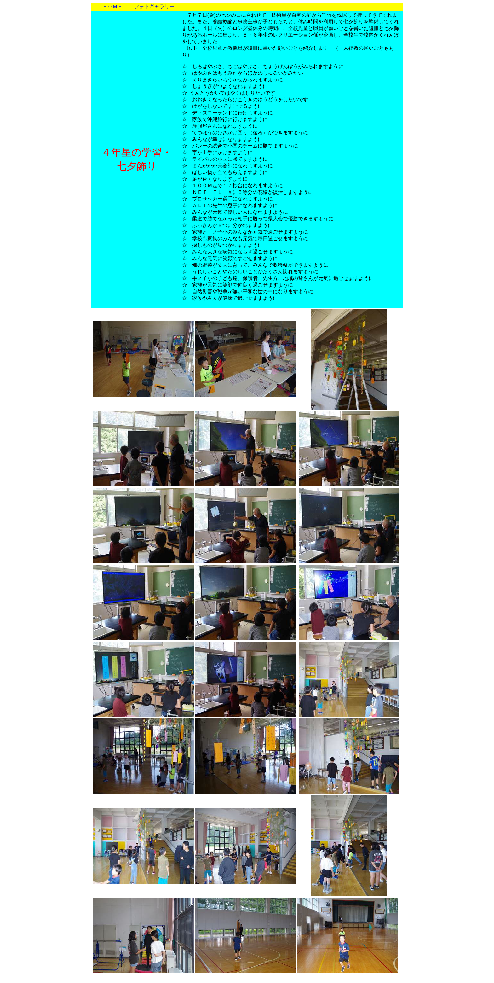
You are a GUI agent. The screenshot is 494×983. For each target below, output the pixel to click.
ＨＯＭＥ (112, 6)
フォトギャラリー (154, 6)
